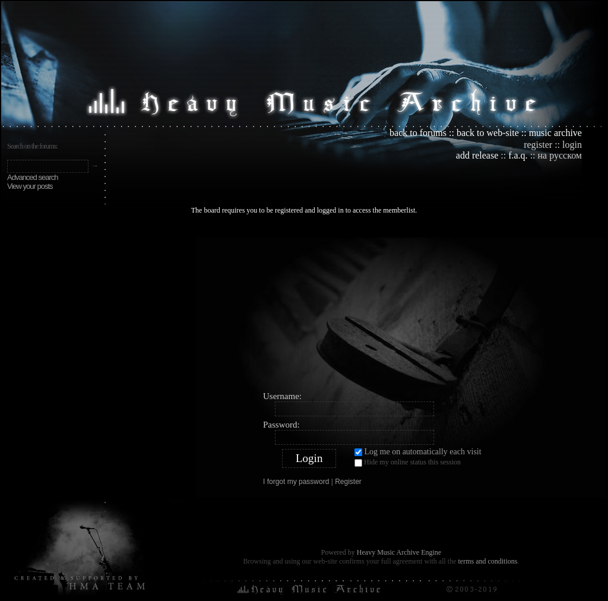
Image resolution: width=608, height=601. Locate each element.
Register (348, 481)
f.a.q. (517, 155)
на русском (560, 155)
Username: (282, 396)
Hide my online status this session (407, 462)
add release (477, 155)
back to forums (418, 133)
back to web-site (488, 133)
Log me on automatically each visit (418, 451)
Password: (281, 424)
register (538, 145)
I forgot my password (296, 481)
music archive (555, 133)
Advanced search (32, 177)
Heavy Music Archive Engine (399, 552)
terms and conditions (487, 561)
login (572, 145)
